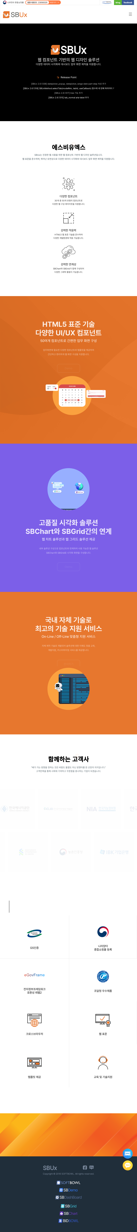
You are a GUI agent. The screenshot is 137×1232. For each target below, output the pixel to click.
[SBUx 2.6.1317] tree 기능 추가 (68, 93)
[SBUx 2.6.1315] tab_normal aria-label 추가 (68, 97)
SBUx (17, 15)
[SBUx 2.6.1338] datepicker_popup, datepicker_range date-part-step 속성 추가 (68, 84)
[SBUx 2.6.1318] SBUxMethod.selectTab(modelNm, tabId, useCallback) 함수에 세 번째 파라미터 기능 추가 (68, 88)
